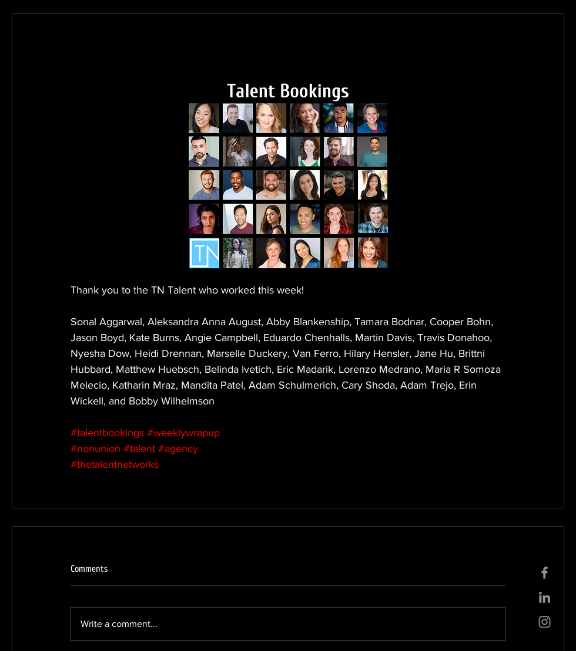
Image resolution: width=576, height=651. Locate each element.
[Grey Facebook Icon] (544, 573)
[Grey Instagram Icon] (544, 622)
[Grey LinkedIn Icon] (544, 597)
